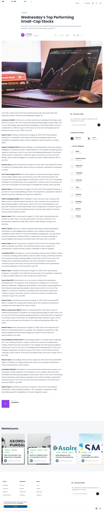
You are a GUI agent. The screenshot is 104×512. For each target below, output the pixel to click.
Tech (32, 452)
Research (39, 495)
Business (5, 492)
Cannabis (22, 495)
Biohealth (22, 481)
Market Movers (7, 495)
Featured (24, 12)
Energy (38, 488)
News (45, 450)
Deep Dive (14, 450)
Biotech (58, 452)
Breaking (5, 485)
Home (4, 481)
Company (7, 450)
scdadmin (29, 34)
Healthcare (23, 492)
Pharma (71, 452)
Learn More (20, 503)
